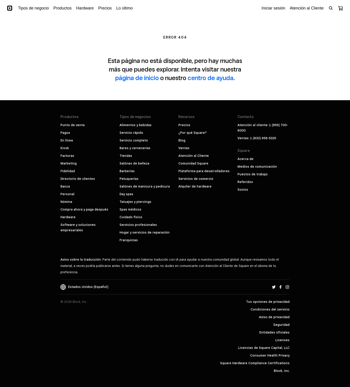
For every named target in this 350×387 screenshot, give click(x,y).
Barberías (127, 171)
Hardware (68, 217)
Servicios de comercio (195, 179)
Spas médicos (130, 209)
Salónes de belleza (134, 163)
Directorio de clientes (77, 179)
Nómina (66, 202)
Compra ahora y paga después (84, 209)
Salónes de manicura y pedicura (145, 186)
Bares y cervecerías (135, 148)
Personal (67, 194)
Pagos (65, 132)
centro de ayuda (210, 77)
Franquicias (129, 240)
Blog (181, 140)
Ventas (183, 148)
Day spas (126, 194)
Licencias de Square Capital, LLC (264, 348)
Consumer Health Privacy (270, 355)
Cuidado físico (131, 217)
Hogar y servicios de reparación (145, 232)
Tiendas (126, 156)
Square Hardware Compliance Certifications (255, 363)
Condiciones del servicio (270, 309)
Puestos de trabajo (252, 174)
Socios (242, 189)
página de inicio (137, 77)
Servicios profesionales (138, 225)
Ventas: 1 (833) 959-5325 (256, 138)
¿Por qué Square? (192, 132)
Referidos (245, 182)
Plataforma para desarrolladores (204, 171)
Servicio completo (134, 140)
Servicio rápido (131, 132)
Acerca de (245, 159)
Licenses (282, 340)
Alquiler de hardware (195, 186)
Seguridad (281, 325)
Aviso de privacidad (274, 317)
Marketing (68, 163)
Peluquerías (129, 179)
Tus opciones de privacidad (268, 302)
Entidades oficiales (274, 332)
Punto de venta (72, 125)
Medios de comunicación (257, 166)
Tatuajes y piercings (135, 202)
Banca (65, 186)
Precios (184, 125)
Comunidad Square (193, 163)
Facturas (67, 156)
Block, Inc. (282, 371)
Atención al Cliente (193, 156)
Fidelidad (67, 171)
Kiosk (64, 148)
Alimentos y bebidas (136, 125)
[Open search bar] (331, 8)
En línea (66, 140)
